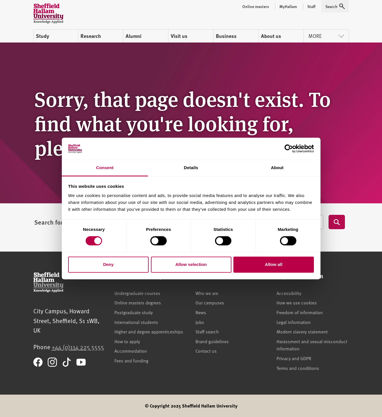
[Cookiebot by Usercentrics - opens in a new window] (289, 148)
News (200, 312)
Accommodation (130, 351)
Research (90, 36)
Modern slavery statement (302, 331)
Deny (108, 264)
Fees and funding (131, 360)
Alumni (133, 36)
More (326, 35)
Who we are (206, 293)
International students (136, 322)
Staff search (207, 331)
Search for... (51, 222)
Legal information (294, 322)
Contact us (206, 351)
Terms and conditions (298, 368)
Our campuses (209, 302)
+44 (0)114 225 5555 (78, 347)
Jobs (199, 322)
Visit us (179, 36)
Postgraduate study (133, 312)
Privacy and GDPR (294, 358)
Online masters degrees (137, 302)
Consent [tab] (105, 167)
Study (42, 36)
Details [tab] (191, 167)
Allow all (274, 264)
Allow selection (191, 264)
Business (226, 36)
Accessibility (289, 293)
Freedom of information (300, 312)
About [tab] (277, 167)
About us (271, 36)
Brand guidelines (212, 341)
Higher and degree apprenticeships (148, 331)
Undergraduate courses (137, 293)
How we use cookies (297, 302)
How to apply (127, 341)
